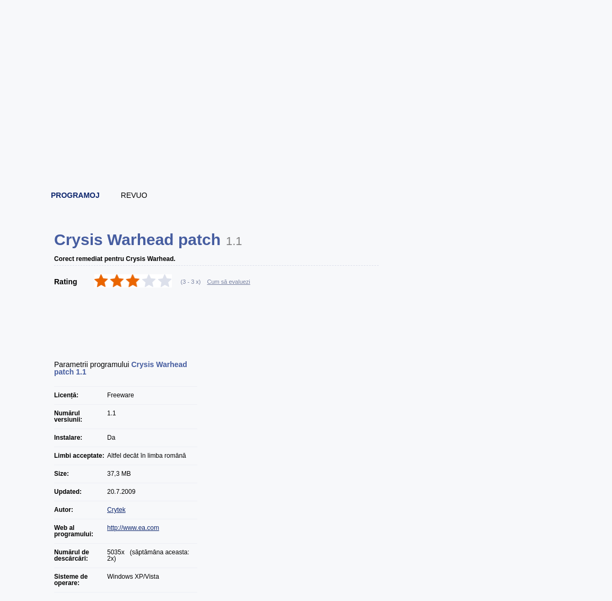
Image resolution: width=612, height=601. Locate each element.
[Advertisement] (306, 154)
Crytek (116, 509)
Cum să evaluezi (228, 281)
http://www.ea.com (133, 528)
